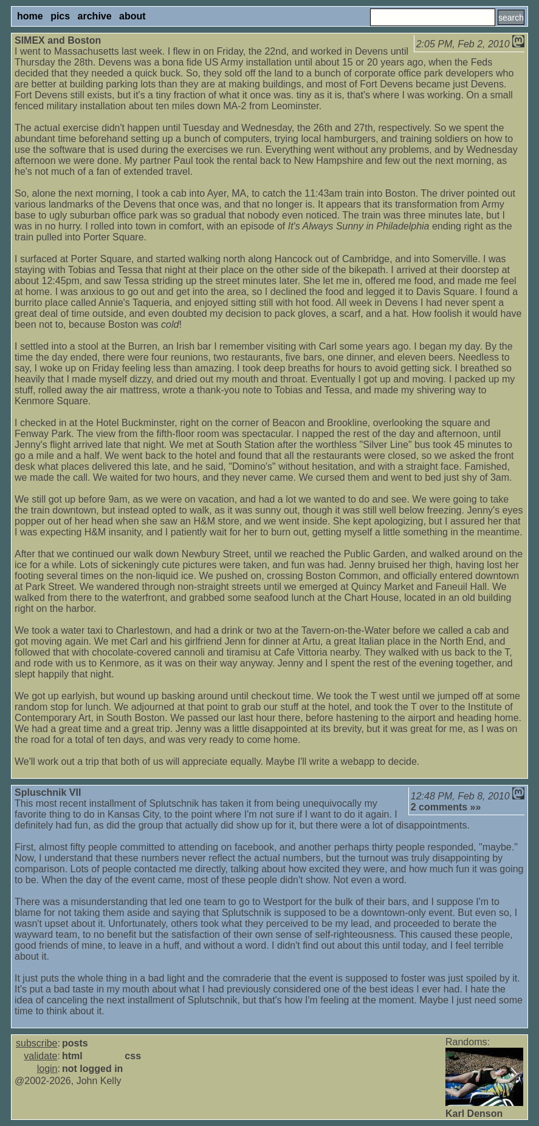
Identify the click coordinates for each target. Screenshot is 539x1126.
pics (60, 16)
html (72, 1056)
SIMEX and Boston (58, 40)
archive (95, 16)
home (30, 16)
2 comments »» (446, 807)
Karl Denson (474, 1113)
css (133, 1056)
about (132, 16)
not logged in (92, 1068)
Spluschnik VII (48, 792)
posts (75, 1043)
